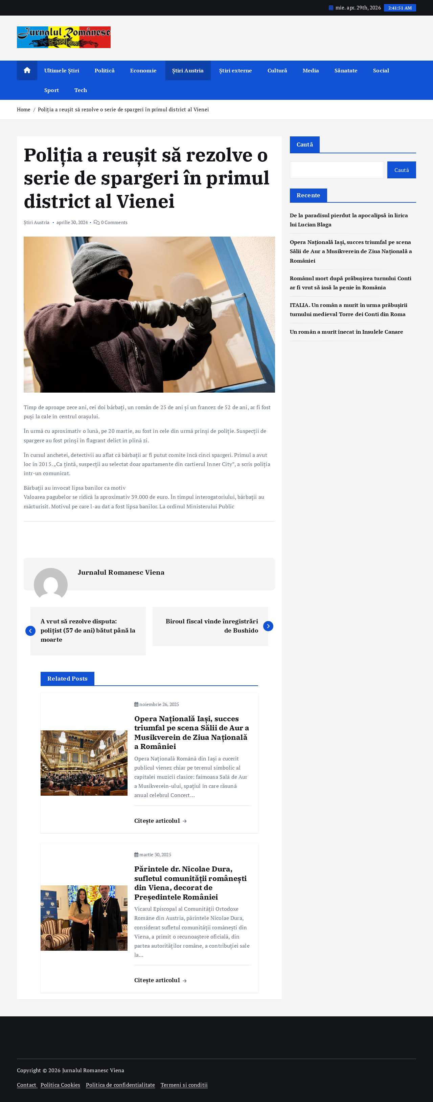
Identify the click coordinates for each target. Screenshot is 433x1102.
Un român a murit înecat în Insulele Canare (347, 331)
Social (381, 70)
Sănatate (346, 70)
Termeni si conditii (184, 1084)
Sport (51, 90)
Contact (27, 1084)
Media (311, 70)
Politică (105, 70)
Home (24, 109)
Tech (80, 90)
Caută (305, 144)
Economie (143, 70)
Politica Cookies (61, 1084)
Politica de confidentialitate (120, 1084)
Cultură (277, 70)
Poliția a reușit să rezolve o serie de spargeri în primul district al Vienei (123, 109)
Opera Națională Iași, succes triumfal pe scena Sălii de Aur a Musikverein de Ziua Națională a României (351, 251)
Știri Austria (188, 70)
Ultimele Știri (61, 70)
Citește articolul (160, 820)
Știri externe (235, 70)
